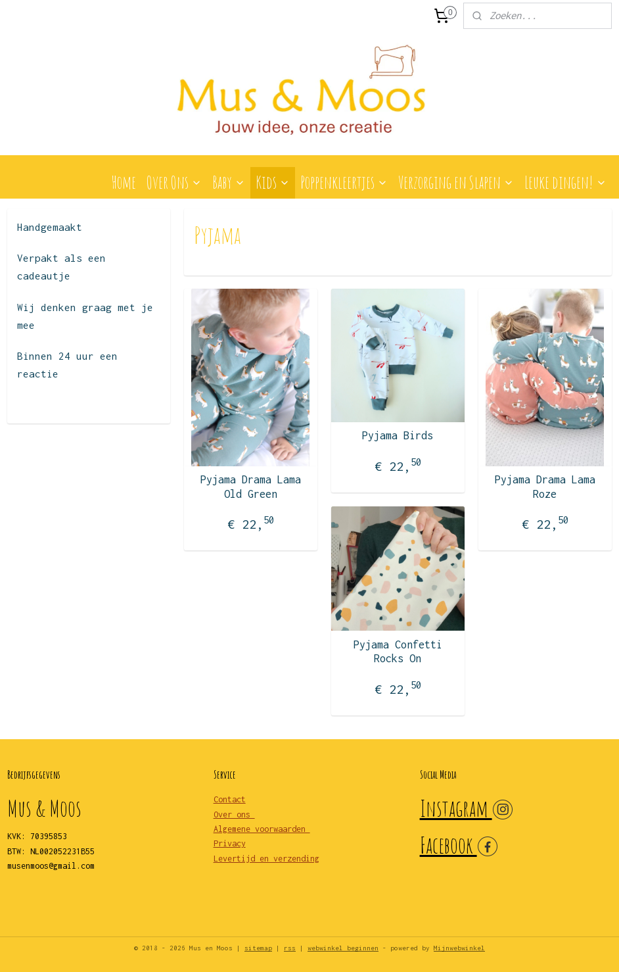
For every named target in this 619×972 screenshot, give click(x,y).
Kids (273, 182)
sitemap (258, 948)
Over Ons (174, 182)
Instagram (456, 808)
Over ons (234, 814)
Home (123, 182)
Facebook (448, 845)
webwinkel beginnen (343, 948)
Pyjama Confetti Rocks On (398, 652)
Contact (230, 799)
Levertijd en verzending (266, 858)
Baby (228, 182)
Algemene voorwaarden (262, 829)
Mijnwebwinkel (459, 948)
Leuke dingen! (565, 182)
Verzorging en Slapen (456, 182)
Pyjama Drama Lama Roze (545, 487)
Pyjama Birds (397, 435)
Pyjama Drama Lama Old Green (250, 487)
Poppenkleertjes (344, 182)
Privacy (230, 843)
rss (290, 948)
